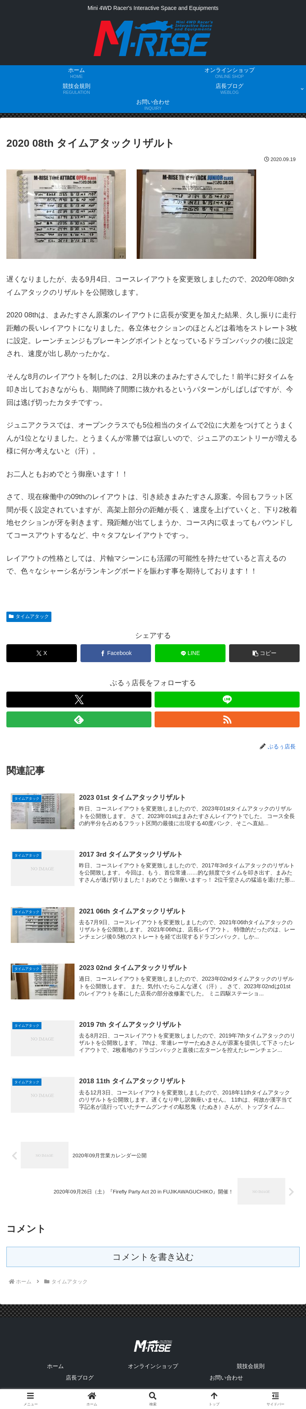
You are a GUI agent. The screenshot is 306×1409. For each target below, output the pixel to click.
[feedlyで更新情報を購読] (78, 719)
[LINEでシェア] (190, 653)
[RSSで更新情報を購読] (227, 719)
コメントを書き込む (153, 1263)
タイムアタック (29, 616)
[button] (264, 653)
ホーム (55, 1371)
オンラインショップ (153, 1371)
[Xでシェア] (41, 653)
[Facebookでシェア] (115, 653)
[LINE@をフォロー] (227, 699)
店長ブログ (80, 1383)
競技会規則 (251, 1371)
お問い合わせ (226, 1383)
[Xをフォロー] (78, 699)
